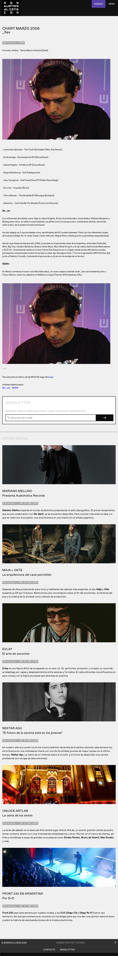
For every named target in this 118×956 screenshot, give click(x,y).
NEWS (15, 388)
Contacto (49, 949)
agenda (98, 4)
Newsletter (67, 949)
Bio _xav (6, 388)
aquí (51, 377)
